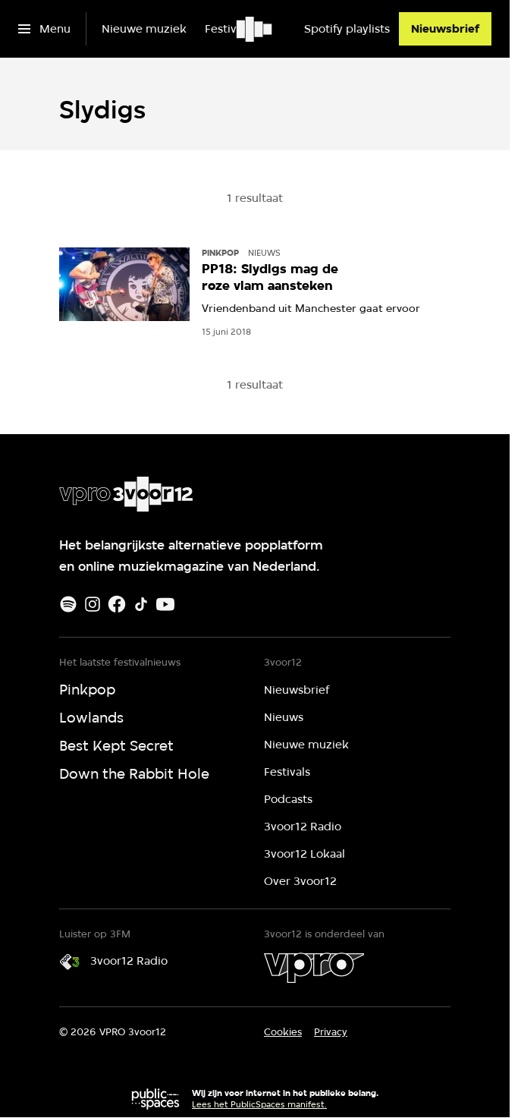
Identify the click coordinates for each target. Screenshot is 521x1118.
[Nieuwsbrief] (445, 29)
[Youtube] (165, 604)
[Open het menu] (44, 29)
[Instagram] (92, 604)
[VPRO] (314, 968)
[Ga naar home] (255, 29)
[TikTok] (141, 604)
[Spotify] (68, 604)
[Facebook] (117, 604)
